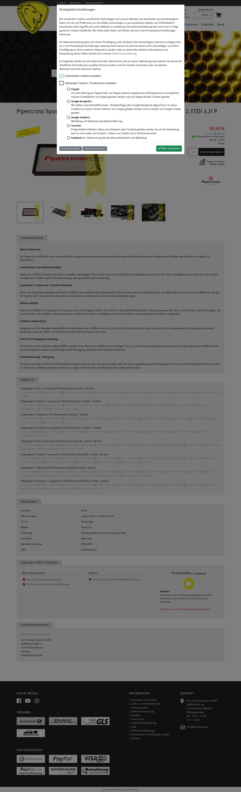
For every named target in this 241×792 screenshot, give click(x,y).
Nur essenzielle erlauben (70, 148)
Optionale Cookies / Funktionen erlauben (90, 83)
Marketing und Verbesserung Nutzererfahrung (96, 119)
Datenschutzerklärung (124, 54)
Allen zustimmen (169, 148)
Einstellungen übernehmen (95, 148)
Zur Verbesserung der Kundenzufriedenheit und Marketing (109, 138)
